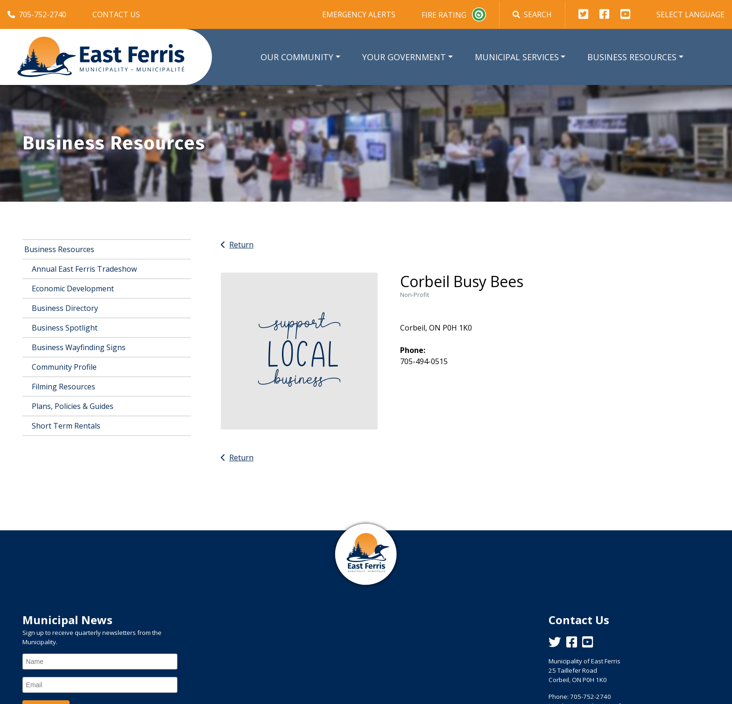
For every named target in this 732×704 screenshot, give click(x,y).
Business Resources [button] (631, 57)
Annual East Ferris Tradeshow (84, 269)
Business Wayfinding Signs (79, 347)
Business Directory (65, 308)
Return (237, 244)
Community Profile (64, 367)
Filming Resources (63, 386)
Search (532, 14)
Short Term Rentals (66, 426)
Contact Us (116, 14)
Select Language (690, 14)
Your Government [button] (404, 57)
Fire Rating (454, 14)
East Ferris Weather (366, 647)
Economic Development (73, 288)
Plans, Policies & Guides (72, 406)
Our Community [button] (296, 57)
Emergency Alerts (358, 14)
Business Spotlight (65, 328)
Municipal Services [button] (517, 57)
